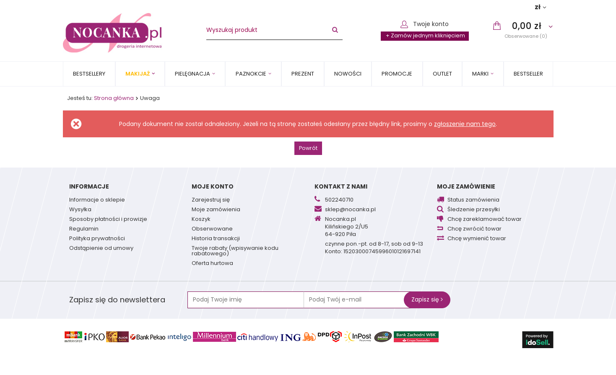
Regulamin (84, 229)
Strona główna (114, 98)
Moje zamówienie (466, 186)
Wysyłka (80, 210)
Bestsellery (89, 74)
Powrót (308, 148)
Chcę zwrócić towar (474, 229)
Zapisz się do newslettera (117, 299)
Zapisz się (427, 299)
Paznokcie (251, 74)
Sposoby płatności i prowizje (108, 219)
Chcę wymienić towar (476, 239)
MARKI (480, 74)
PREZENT (302, 74)
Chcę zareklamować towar (484, 219)
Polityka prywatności (97, 239)
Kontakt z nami (340, 186)
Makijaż (137, 74)
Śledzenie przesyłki (473, 210)
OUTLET (442, 74)
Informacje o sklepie (97, 200)
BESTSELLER (528, 74)
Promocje (397, 74)
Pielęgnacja (192, 74)
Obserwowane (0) (525, 36)
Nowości (347, 74)
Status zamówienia (473, 200)
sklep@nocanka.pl (350, 210)
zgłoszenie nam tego (465, 124)
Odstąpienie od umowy (101, 248)
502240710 (339, 200)
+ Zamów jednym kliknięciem (425, 35)
